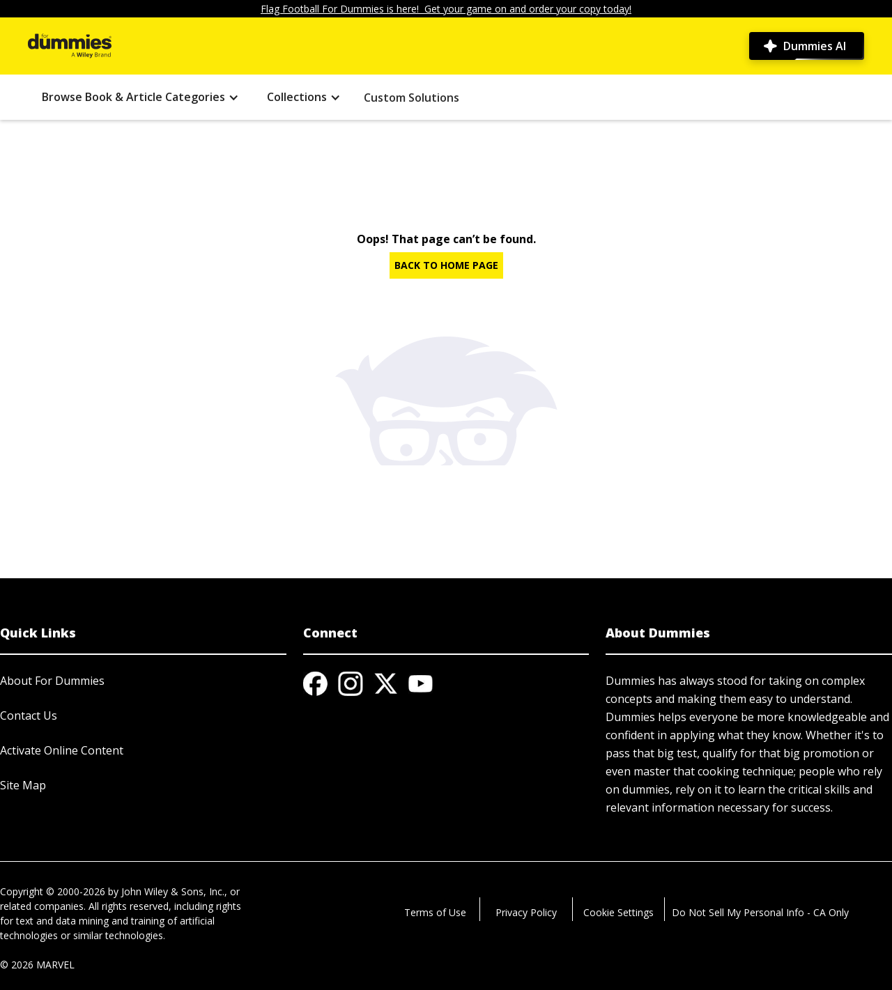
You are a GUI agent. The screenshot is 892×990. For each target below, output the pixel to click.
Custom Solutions (411, 97)
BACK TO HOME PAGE (446, 265)
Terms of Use (435, 912)
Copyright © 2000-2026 (52, 891)
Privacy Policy (526, 912)
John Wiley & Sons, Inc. (172, 891)
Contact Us (28, 715)
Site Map (23, 785)
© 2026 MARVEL (37, 964)
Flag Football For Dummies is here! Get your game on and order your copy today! (446, 8)
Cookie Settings (618, 912)
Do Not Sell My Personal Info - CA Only (760, 912)
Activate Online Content (61, 750)
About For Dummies (52, 680)
